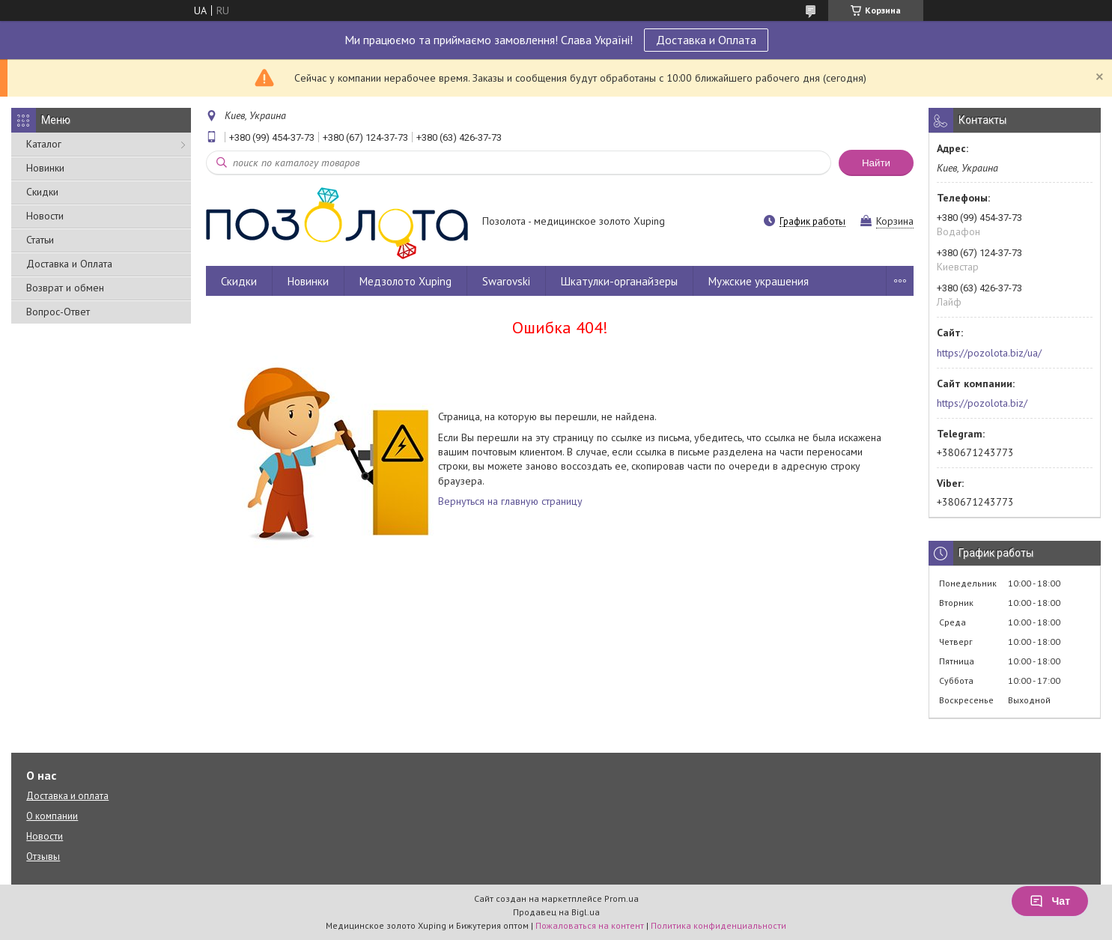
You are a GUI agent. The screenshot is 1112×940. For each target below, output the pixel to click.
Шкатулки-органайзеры (619, 281)
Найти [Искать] (876, 163)
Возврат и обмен (65, 287)
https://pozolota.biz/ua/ (989, 353)
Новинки (45, 168)
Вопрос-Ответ (58, 311)
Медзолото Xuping (405, 281)
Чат (1050, 901)
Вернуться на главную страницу (510, 501)
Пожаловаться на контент (589, 925)
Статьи (40, 239)
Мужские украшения (758, 281)
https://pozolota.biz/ (982, 403)
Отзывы (43, 856)
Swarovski (506, 281)
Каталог (43, 144)
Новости (45, 215)
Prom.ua (621, 898)
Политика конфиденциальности (718, 925)
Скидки (42, 191)
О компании (52, 816)
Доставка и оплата (67, 795)
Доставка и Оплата (706, 39)
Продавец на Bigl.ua (556, 912)
